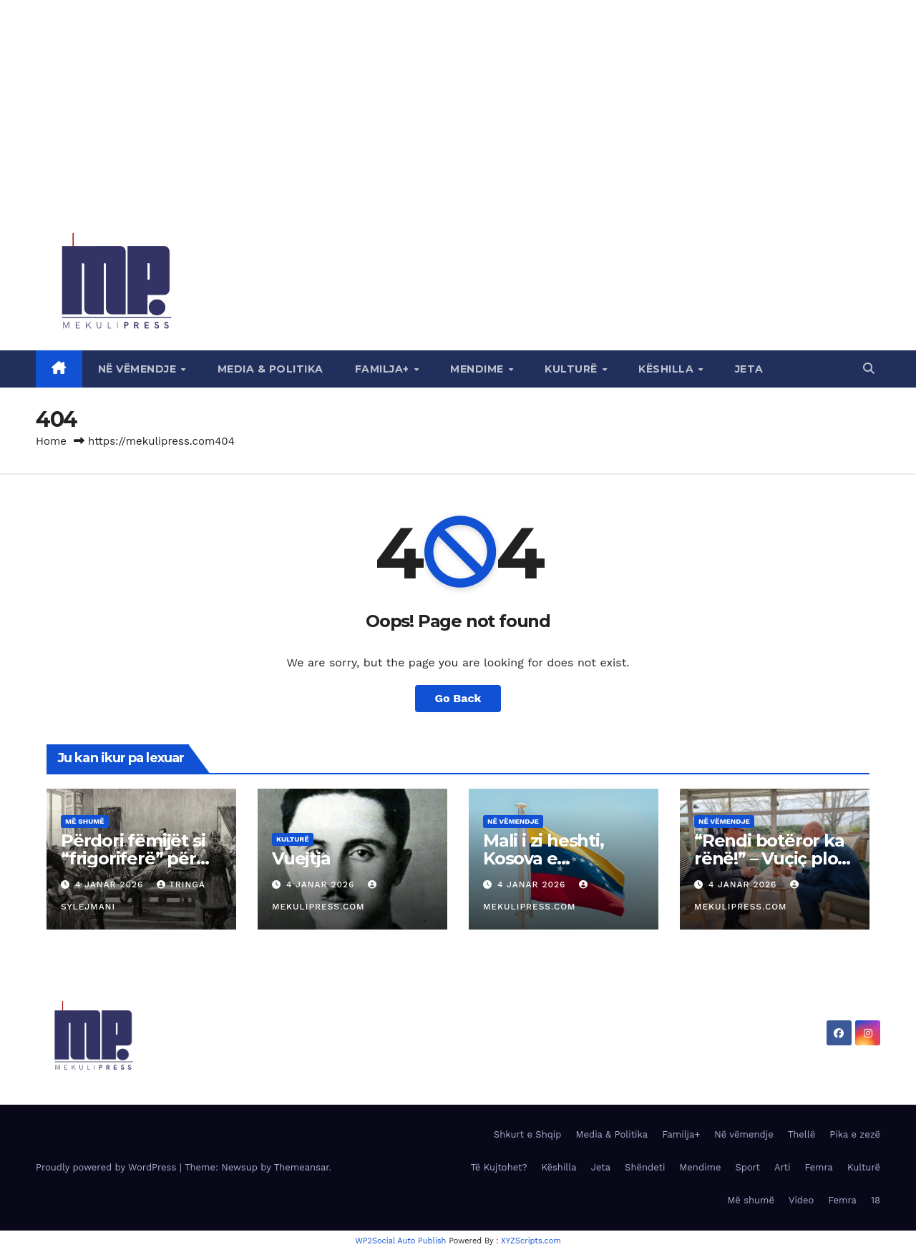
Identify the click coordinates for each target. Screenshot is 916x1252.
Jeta (749, 369)
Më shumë (84, 821)
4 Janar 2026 (111, 884)
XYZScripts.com (531, 1241)
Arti (782, 1167)
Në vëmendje (139, 369)
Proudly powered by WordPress (108, 1167)
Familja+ (384, 369)
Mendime (478, 369)
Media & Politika (270, 369)
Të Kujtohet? (498, 1167)
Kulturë (572, 369)
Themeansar (301, 1167)
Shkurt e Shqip (528, 1134)
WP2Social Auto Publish (400, 1241)
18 (875, 1200)
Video (801, 1200)
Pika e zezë (854, 1134)
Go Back (458, 698)
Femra (818, 1167)
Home (51, 441)
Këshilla (667, 369)
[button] (868, 368)
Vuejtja (301, 858)
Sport (747, 1167)
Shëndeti (645, 1167)
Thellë (802, 1134)
